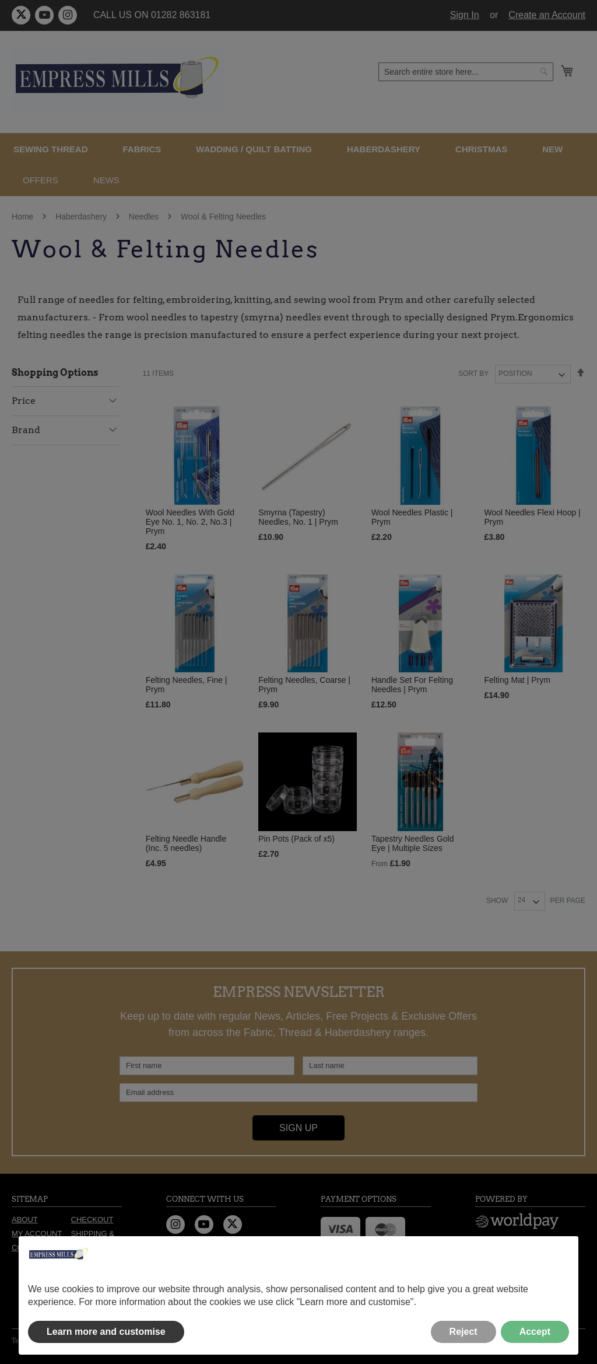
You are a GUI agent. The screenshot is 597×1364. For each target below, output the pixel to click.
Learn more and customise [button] (106, 1332)
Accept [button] (534, 1332)
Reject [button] (463, 1332)
